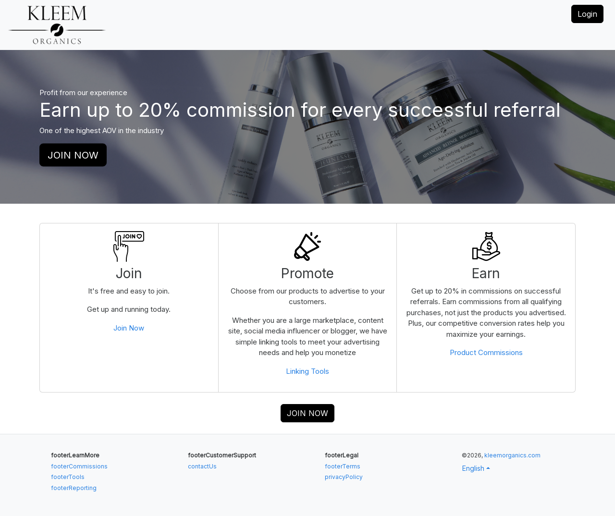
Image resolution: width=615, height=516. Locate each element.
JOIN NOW (73, 155)
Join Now (128, 327)
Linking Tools (307, 371)
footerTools (68, 476)
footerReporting (74, 487)
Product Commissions (486, 352)
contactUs (202, 466)
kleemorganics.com (512, 455)
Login (587, 14)
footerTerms (342, 466)
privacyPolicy (344, 476)
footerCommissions (79, 466)
